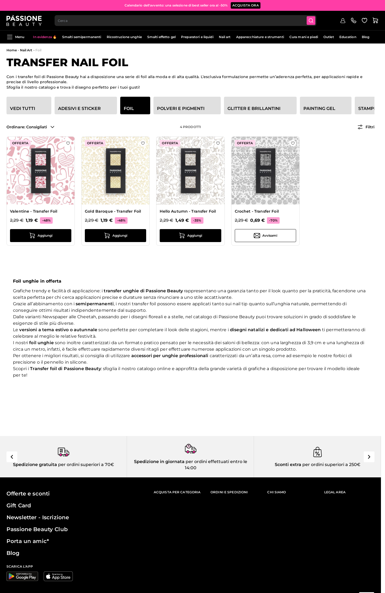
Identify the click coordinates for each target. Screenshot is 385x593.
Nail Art (26, 50)
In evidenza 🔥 (45, 37)
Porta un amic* (27, 541)
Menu (15, 37)
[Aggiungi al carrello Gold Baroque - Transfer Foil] (115, 235)
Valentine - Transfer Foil (34, 211)
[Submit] (311, 20)
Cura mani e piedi (303, 37)
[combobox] (185, 20)
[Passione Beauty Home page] (24, 20)
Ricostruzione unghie (124, 37)
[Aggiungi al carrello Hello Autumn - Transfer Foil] (190, 235)
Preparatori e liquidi (197, 37)
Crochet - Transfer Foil (257, 211)
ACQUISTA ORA (245, 5)
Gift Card (18, 505)
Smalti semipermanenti (81, 37)
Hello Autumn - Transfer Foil (188, 211)
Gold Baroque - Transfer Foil (113, 211)
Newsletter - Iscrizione (37, 517)
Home (11, 50)
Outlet (328, 37)
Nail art (225, 37)
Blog (365, 37)
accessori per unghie (154, 355)
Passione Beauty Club (37, 529)
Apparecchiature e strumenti (260, 37)
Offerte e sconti (28, 493)
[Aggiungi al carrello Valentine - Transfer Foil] (40, 235)
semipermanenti (95, 303)
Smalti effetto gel (161, 37)
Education (347, 37)
